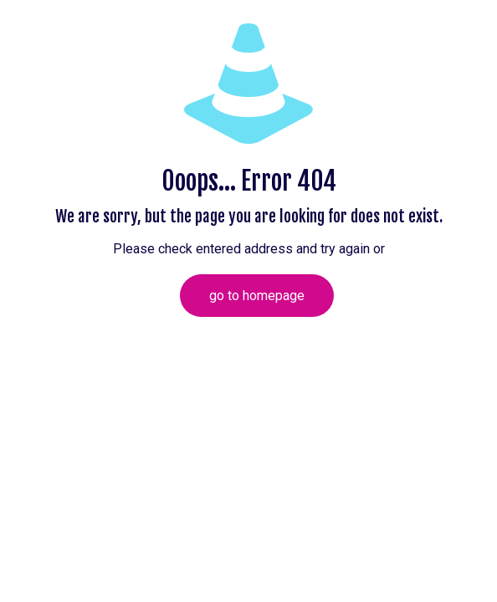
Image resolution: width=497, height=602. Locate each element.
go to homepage (257, 296)
